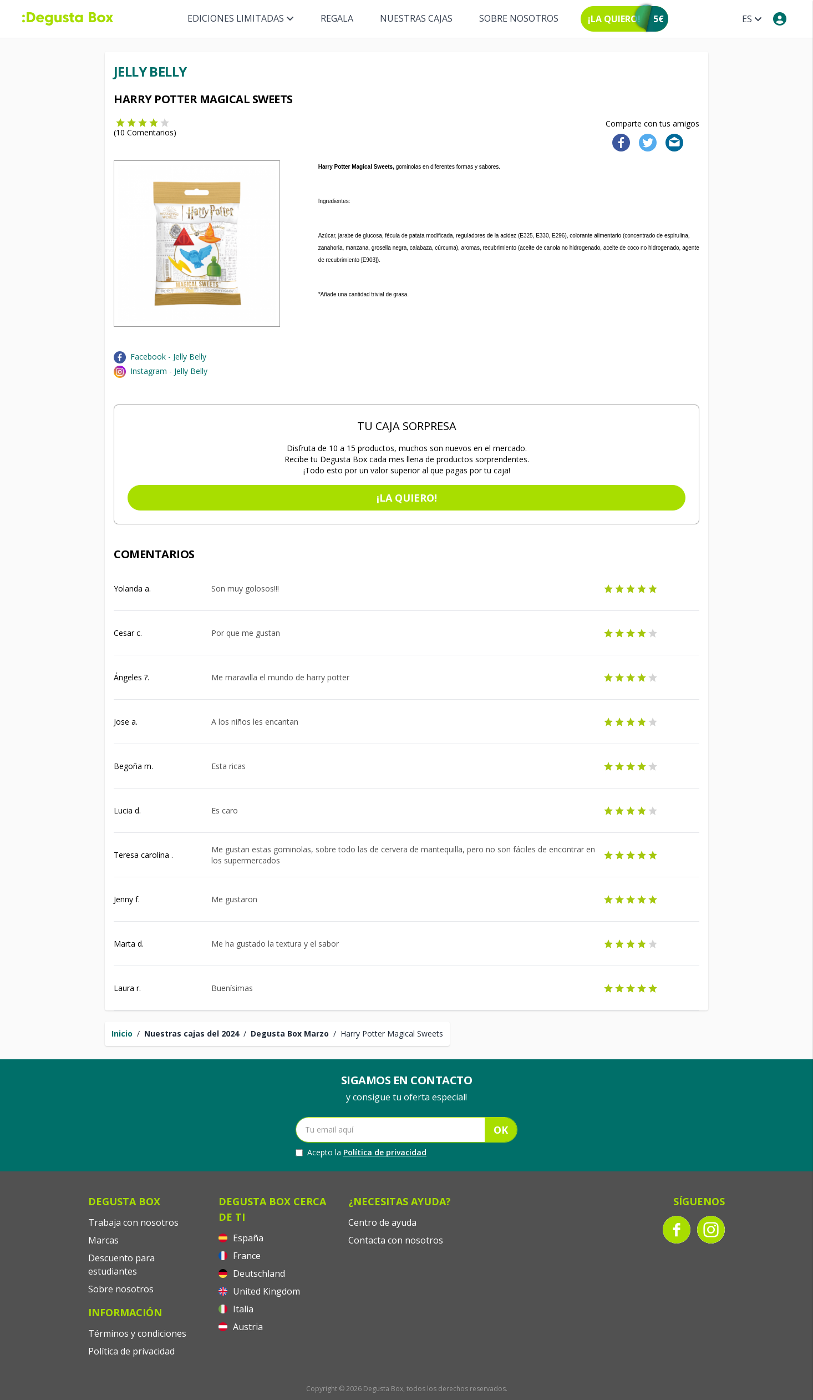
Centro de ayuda (382, 1222)
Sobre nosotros (518, 18)
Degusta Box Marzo (290, 1033)
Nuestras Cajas (416, 18)
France (240, 1256)
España (241, 1238)
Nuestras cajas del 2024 (191, 1033)
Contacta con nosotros (395, 1240)
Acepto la (361, 1152)
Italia (236, 1309)
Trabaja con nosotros (133, 1222)
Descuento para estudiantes (121, 1264)
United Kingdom (259, 1291)
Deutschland (252, 1273)
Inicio (122, 1033)
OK (501, 1129)
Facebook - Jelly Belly (168, 356)
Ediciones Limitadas (240, 18)
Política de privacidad (384, 1152)
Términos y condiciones (137, 1333)
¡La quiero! (407, 497)
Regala (337, 18)
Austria (241, 1327)
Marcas (103, 1240)
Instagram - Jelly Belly (168, 371)
